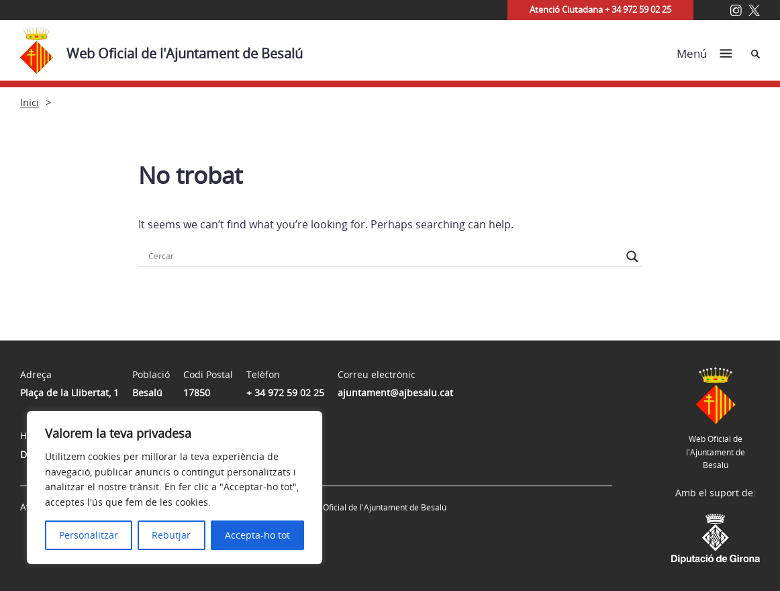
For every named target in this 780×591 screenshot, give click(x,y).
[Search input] (384, 256)
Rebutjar (171, 535)
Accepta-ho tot (257, 535)
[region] (174, 487)
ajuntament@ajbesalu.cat (395, 392)
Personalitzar (88, 535)
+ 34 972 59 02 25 (285, 392)
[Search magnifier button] (632, 256)
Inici (29, 102)
